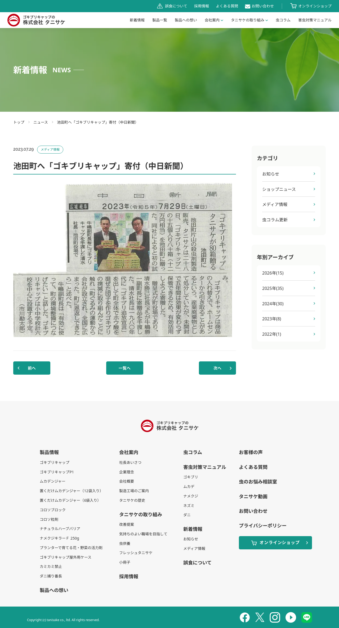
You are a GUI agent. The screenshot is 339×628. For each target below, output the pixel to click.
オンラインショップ (315, 5)
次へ (217, 368)
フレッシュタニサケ (136, 552)
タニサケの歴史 (132, 500)
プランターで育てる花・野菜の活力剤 (71, 547)
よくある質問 (227, 5)
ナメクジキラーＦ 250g (59, 538)
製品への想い (186, 20)
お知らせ (270, 174)
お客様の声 (251, 452)
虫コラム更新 (275, 220)
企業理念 (126, 471)
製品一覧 (159, 20)
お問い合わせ (263, 5)
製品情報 (49, 452)
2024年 (273, 304)
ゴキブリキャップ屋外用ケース (65, 557)
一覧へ (125, 368)
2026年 (273, 273)
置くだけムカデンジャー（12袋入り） (71, 490)
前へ (32, 368)
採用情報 (201, 5)
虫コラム (283, 20)
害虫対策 (315, 20)
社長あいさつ (130, 462)
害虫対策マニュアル (204, 467)
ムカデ (188, 486)
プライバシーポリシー (263, 525)
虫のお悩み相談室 (258, 481)
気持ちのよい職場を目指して (143, 533)
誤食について (176, 5)
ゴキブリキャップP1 (57, 471)
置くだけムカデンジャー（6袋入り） (70, 500)
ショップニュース (279, 189)
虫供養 (124, 543)
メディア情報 (274, 204)
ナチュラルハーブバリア (60, 528)
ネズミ (188, 505)
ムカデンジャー (52, 481)
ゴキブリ (190, 476)
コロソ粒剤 (49, 519)
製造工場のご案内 (134, 490)
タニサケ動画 (253, 496)
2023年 (271, 319)
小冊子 (124, 562)
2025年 (273, 288)
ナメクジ (190, 496)
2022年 (271, 334)
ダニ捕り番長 (51, 575)
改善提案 (126, 524)
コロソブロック (53, 509)
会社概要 (126, 481)
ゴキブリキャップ (54, 462)
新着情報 (137, 20)
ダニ (187, 514)
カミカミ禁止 (51, 566)
